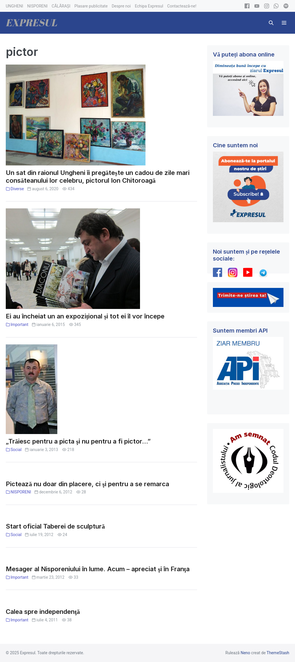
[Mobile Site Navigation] (284, 23)
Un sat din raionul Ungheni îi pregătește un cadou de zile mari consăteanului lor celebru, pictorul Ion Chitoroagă (98, 176)
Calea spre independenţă (43, 611)
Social (16, 449)
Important (20, 324)
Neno (245, 652)
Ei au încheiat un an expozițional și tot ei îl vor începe (85, 316)
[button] (271, 23)
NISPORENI (21, 492)
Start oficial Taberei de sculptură (55, 526)
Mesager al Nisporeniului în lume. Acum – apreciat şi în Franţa (98, 569)
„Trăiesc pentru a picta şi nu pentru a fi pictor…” (78, 441)
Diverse (17, 188)
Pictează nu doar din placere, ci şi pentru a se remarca (87, 484)
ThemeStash (277, 652)
